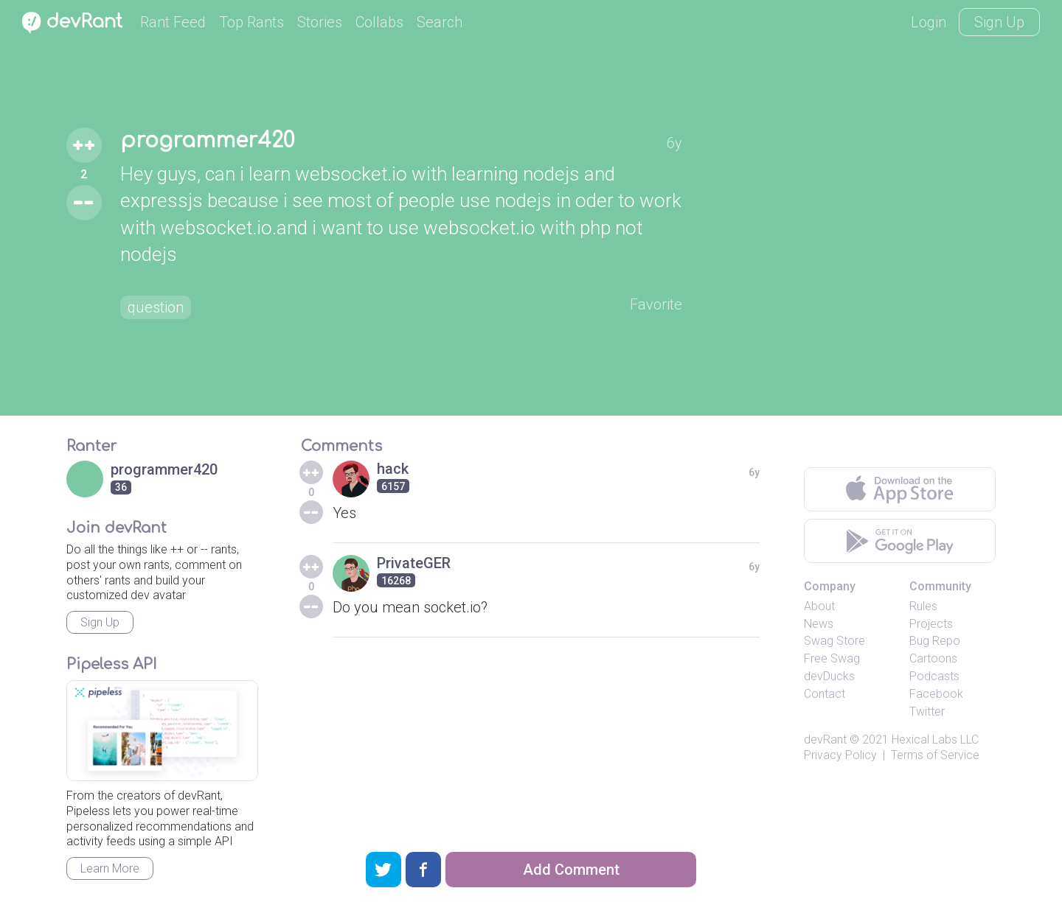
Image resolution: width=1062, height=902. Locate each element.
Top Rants (251, 22)
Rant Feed (173, 22)
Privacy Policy (840, 755)
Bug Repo (934, 641)
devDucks (829, 676)
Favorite (656, 304)
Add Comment (571, 869)
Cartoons (933, 658)
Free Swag (832, 658)
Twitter (927, 712)
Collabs (379, 22)
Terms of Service (935, 755)
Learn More (109, 868)
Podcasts (934, 676)
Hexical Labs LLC (935, 740)
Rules (923, 606)
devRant (825, 740)
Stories (319, 22)
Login (928, 22)
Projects (931, 624)
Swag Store (834, 641)
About (819, 606)
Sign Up (999, 22)
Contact (824, 694)
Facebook (936, 694)
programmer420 (207, 141)
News (818, 624)
